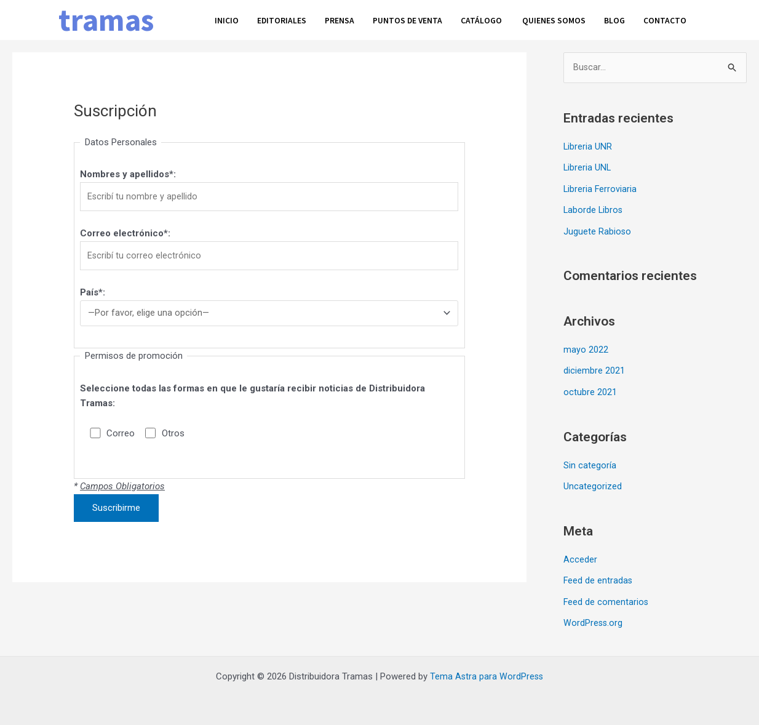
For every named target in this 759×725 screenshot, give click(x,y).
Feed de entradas (598, 576)
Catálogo (496, 19)
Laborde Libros (593, 209)
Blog (633, 19)
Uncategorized (592, 483)
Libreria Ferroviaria (600, 188)
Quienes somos (570, 19)
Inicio (227, 19)
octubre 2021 (590, 389)
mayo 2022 (585, 348)
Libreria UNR (588, 147)
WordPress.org (593, 618)
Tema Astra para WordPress (486, 670)
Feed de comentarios (606, 597)
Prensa (346, 19)
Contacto (685, 19)
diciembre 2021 (594, 368)
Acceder (580, 555)
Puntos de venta (417, 19)
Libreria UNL (587, 168)
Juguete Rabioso (597, 230)
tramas (106, 20)
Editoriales (284, 19)
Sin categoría (589, 462)
